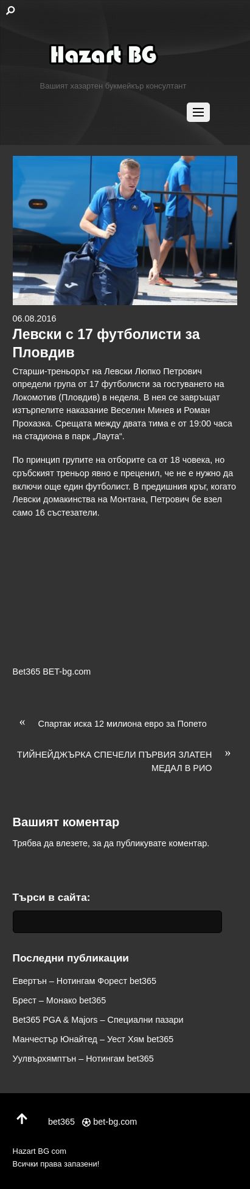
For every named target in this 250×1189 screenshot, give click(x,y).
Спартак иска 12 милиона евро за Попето (110, 724)
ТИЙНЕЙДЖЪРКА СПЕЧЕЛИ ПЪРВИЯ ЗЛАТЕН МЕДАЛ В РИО (127, 761)
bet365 (56, 1122)
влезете (72, 843)
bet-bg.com (109, 1122)
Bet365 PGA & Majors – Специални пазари (98, 1020)
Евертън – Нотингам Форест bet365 (85, 981)
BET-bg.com (67, 671)
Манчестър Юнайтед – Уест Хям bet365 (93, 1039)
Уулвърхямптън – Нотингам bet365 (83, 1058)
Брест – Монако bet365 (59, 1000)
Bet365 (27, 671)
